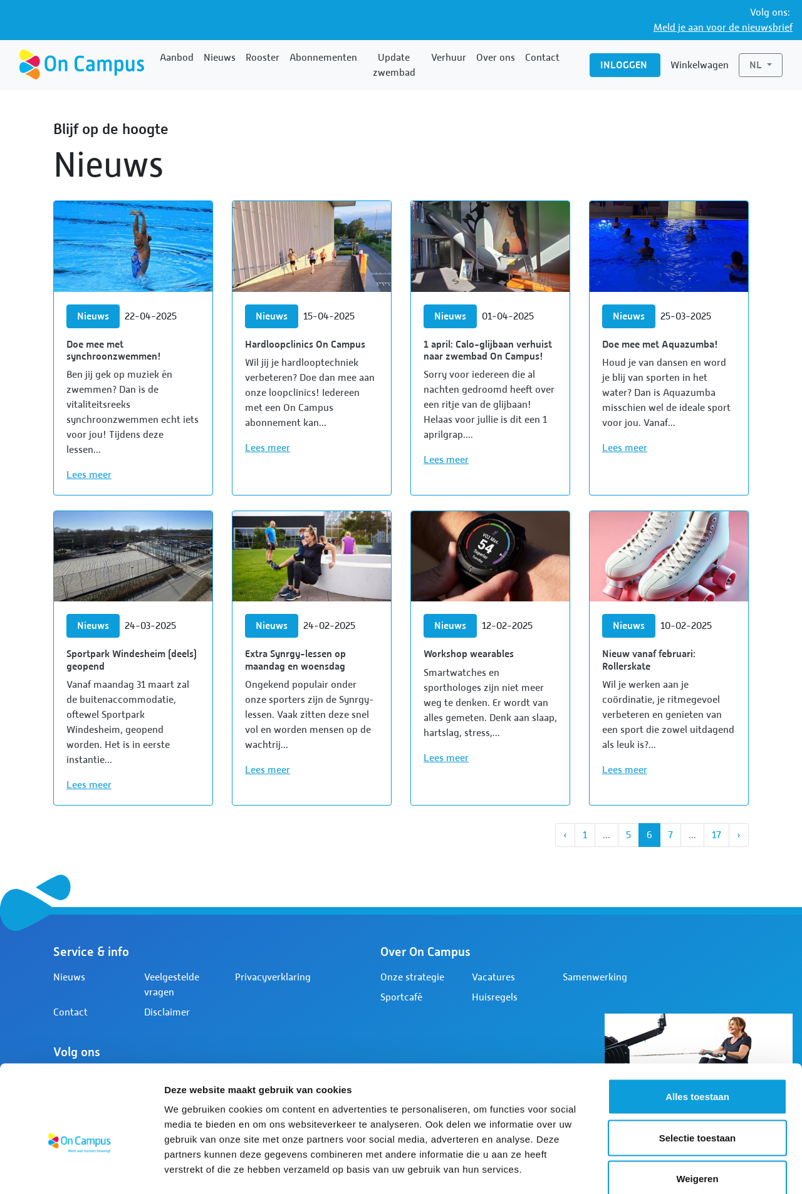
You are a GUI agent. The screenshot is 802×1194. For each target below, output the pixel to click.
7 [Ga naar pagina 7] (670, 835)
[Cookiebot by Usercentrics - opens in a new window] (81, 1169)
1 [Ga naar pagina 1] (585, 835)
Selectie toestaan (697, 1071)
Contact (542, 57)
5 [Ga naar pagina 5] (628, 835)
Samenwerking (595, 977)
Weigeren (697, 1111)
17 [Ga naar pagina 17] (716, 835)
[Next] (739, 835)
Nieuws (220, 57)
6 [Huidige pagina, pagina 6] (649, 835)
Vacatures (493, 977)
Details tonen (677, 1169)
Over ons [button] (495, 57)
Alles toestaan (697, 1029)
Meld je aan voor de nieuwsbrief (723, 27)
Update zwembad (394, 65)
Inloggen (625, 65)
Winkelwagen (699, 65)
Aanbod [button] (177, 57)
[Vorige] (565, 835)
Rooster (262, 57)
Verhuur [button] (448, 57)
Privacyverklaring (273, 977)
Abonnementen (323, 57)
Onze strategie (412, 977)
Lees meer (89, 474)
